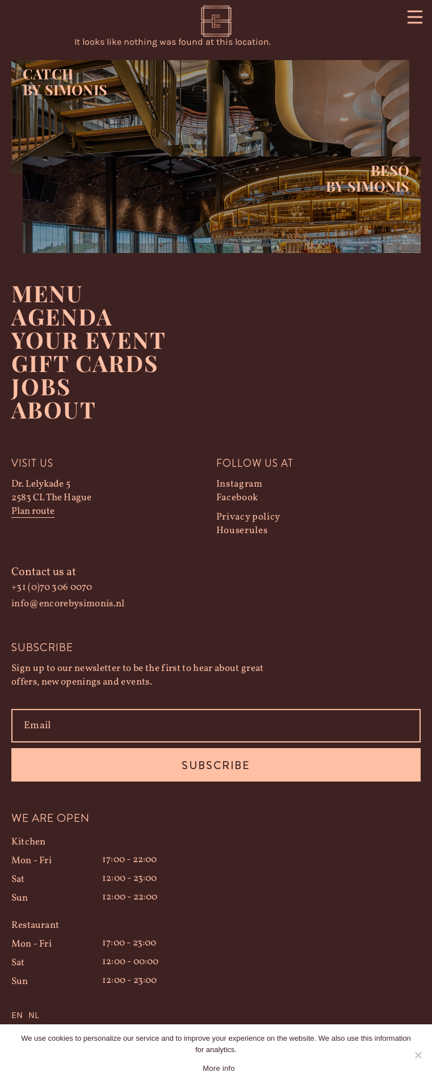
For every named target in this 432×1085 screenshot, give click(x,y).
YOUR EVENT (88, 339)
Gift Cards (84, 362)
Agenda (62, 316)
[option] (33, 1015)
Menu (47, 293)
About (54, 409)
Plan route (32, 511)
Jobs (41, 386)
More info (218, 1068)
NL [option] (33, 1015)
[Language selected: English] (216, 1015)
